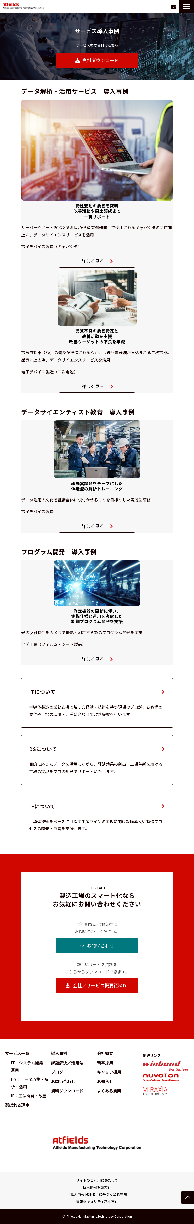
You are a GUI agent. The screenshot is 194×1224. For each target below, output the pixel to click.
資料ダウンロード (100, 60)
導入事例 (59, 1053)
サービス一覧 (17, 1053)
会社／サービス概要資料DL (101, 985)
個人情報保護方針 (97, 1187)
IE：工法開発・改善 (29, 1096)
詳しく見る (92, 261)
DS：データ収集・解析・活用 (29, 1083)
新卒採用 (105, 1063)
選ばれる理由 (17, 1105)
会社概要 (105, 1053)
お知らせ (105, 1081)
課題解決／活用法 (67, 1063)
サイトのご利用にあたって (97, 1180)
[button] (186, 6)
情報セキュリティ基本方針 (97, 1201)
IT (97, 702)
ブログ (57, 1072)
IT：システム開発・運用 (29, 1066)
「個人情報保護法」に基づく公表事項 (97, 1194)
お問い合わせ (173, 6)
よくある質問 (109, 1091)
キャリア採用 (109, 1072)
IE (97, 821)
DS (97, 759)
